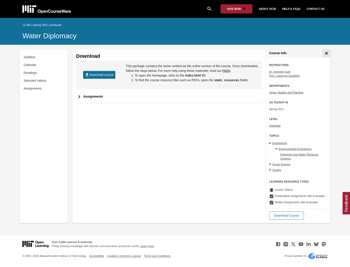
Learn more (147, 246)
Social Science (281, 164)
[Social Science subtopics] (271, 164)
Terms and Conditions (157, 256)
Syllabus (30, 57)
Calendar (30, 65)
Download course (99, 75)
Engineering (279, 143)
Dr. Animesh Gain (279, 71)
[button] (286, 215)
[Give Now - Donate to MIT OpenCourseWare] (237, 9)
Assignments (33, 88)
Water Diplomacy (49, 36)
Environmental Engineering (295, 149)
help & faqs (291, 9)
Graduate (275, 125)
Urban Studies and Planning (286, 92)
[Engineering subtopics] (271, 143)
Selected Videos (35, 80)
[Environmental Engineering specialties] (277, 149)
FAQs (226, 71)
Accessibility (96, 256)
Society (276, 170)
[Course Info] (326, 53)
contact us (315, 9)
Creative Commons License (124, 256)
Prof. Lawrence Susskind (284, 75)
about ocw (267, 9)
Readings (30, 73)
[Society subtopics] (271, 170)
